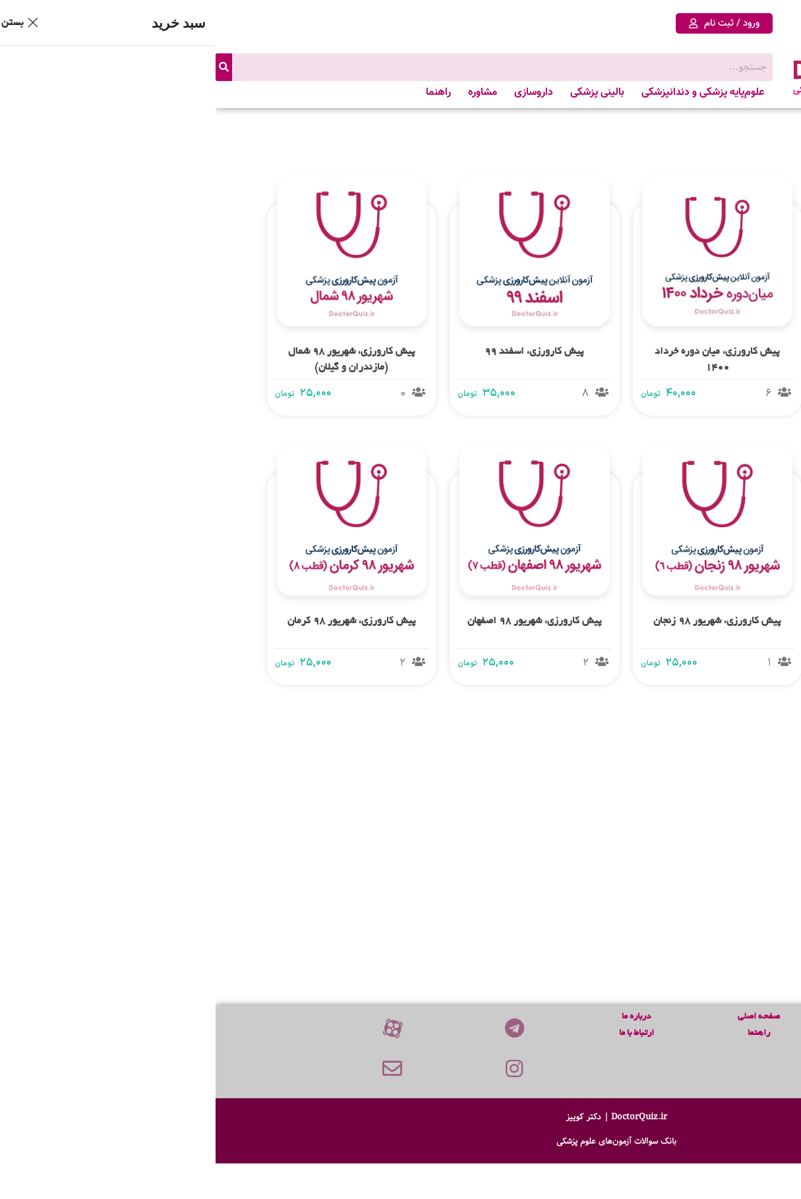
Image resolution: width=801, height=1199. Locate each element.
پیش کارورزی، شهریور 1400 (685, 352)
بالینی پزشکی (382, 92)
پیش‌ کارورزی (689, 1017)
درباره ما (420, 1017)
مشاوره (267, 92)
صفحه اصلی (543, 1017)
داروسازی (318, 92)
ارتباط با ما (420, 1033)
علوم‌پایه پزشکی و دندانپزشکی (487, 92)
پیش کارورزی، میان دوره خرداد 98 (685, 890)
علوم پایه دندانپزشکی (689, 1050)
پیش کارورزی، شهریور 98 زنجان (502, 621)
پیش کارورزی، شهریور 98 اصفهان (319, 621)
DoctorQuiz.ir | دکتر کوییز (401, 1116)
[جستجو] (8, 67)
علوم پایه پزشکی (689, 1033)
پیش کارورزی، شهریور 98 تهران (684, 621)
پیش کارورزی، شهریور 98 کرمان (136, 621)
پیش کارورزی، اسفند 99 (319, 352)
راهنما (222, 92)
